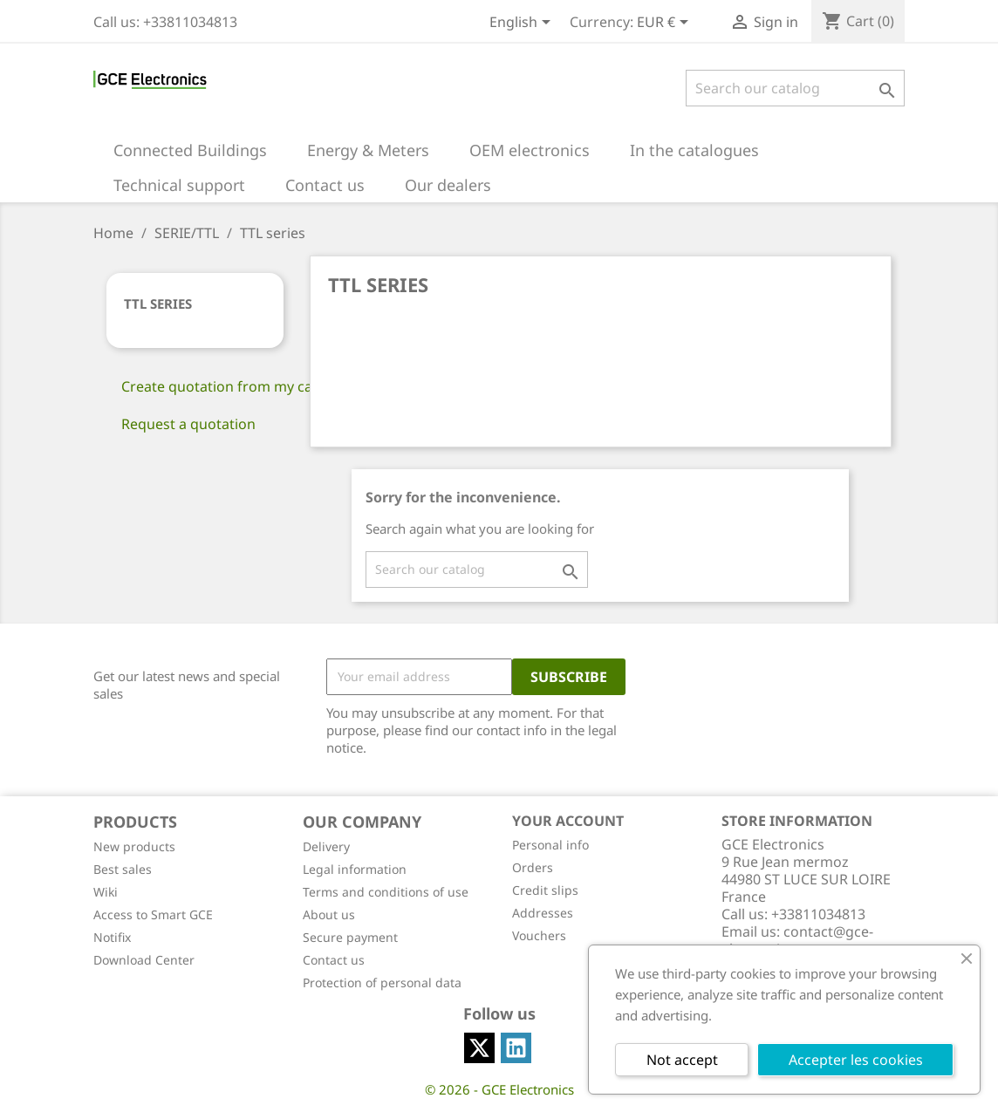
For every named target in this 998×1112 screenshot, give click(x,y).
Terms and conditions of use (385, 891)
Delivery (326, 846)
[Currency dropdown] (665, 23)
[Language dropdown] (523, 23)
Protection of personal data (382, 982)
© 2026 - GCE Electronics (499, 1089)
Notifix (112, 937)
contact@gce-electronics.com (797, 940)
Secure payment (350, 937)
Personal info (550, 844)
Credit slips (545, 890)
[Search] (795, 88)
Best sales (122, 869)
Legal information (355, 869)
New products (134, 846)
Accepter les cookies (856, 1059)
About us (329, 914)
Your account (568, 820)
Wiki (105, 891)
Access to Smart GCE (153, 914)
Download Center (144, 960)
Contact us (334, 960)
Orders (532, 867)
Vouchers (539, 935)
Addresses (542, 912)
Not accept (682, 1059)
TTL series (158, 303)
